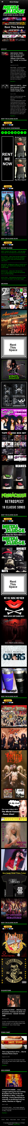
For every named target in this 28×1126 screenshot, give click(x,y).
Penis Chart (13, 1119)
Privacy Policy (16, 1124)
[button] (2, 1)
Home (2, 1119)
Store (18, 1119)
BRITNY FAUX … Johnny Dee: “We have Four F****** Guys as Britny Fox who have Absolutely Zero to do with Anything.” (13, 272)
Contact (23, 1119)
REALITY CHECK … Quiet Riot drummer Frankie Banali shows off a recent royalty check (18, 88)
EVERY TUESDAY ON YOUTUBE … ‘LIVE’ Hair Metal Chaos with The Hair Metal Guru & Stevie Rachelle (13, 252)
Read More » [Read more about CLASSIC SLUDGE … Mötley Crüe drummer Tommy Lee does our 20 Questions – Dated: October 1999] (4, 1027)
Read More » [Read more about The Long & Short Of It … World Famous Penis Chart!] (4, 1065)
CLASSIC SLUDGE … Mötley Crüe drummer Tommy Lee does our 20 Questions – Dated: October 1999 (14, 1013)
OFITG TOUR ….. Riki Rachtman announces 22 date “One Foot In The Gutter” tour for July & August (13, 278)
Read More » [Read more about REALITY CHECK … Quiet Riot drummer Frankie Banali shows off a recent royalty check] (13, 115)
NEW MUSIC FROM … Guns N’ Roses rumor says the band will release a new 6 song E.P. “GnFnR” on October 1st (18, 57)
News (7, 1119)
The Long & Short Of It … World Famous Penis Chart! (14, 1053)
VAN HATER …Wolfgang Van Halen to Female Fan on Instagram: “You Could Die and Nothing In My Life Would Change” (14, 266)
